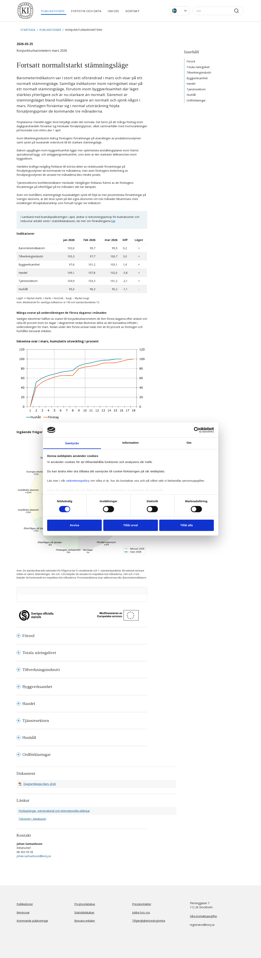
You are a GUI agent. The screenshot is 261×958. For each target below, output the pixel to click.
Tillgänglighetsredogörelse (148, 920)
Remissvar (23, 912)
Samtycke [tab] (72, 443)
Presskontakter (141, 904)
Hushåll (191, 95)
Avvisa (74, 525)
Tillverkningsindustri (199, 72)
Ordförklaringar (196, 100)
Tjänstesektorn (196, 89)
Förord (191, 61)
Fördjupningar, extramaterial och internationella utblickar (54, 811)
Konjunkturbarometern (83, 30)
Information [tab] (130, 442)
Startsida (27, 30)
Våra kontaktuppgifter (203, 916)
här (113, 221)
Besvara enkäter (84, 920)
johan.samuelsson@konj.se (34, 856)
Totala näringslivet (198, 67)
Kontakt (133, 11)
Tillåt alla (186, 525)
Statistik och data (86, 11)
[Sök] (218, 11)
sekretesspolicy (78, 481)
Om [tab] (189, 442)
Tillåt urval (130, 525)
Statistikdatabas (84, 912)
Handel (191, 83)
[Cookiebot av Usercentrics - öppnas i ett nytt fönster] (197, 430)
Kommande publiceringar (32, 920)
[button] (180, 10)
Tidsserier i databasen (32, 819)
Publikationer (52, 11)
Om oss (113, 11)
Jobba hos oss (141, 912)
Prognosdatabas (84, 904)
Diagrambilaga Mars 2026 (39, 784)
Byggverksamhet (197, 78)
